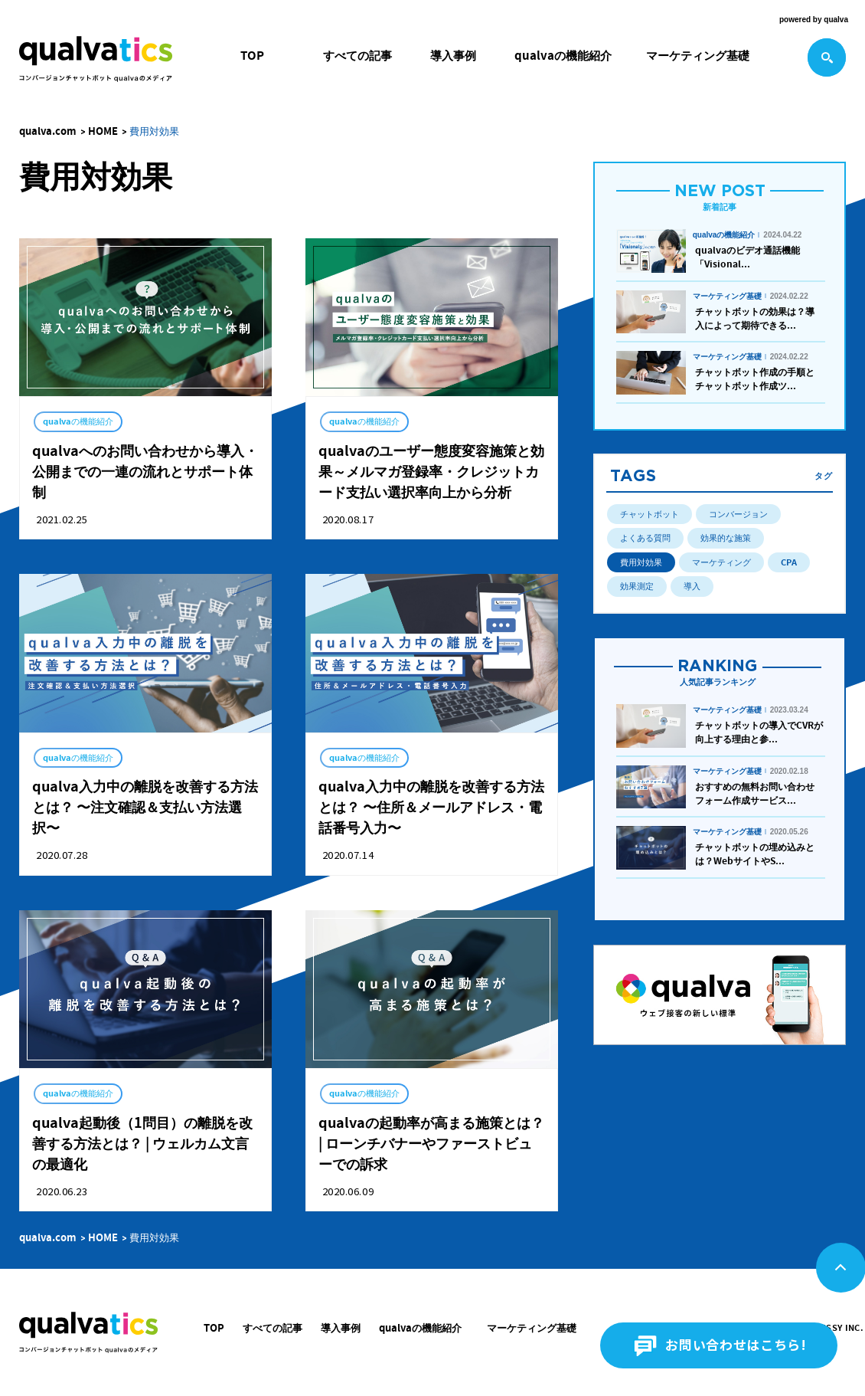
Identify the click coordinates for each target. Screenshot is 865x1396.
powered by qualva (813, 19)
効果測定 (637, 586)
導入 (692, 586)
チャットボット (649, 514)
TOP (252, 55)
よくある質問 (645, 538)
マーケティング (721, 562)
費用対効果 (641, 562)
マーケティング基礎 (697, 55)
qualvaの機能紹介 (563, 55)
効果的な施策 (725, 538)
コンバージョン (738, 514)
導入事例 (453, 55)
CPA (789, 562)
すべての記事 (357, 55)
